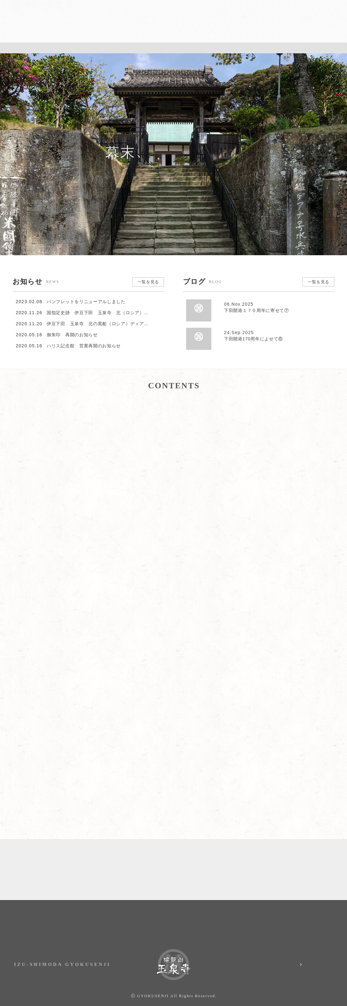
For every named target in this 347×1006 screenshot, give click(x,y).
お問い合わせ (290, 4)
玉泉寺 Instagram (285, 957)
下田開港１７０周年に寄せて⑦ (277, 301)
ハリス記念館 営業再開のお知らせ (84, 335)
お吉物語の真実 (285, 24)
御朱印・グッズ (241, 24)
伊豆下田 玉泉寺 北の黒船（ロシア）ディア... (97, 313)
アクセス (252, 4)
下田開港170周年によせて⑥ (277, 329)
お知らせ (214, 4)
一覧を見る (147, 271)
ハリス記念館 (199, 24)
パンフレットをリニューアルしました (86, 291)
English (328, 4)
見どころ (163, 24)
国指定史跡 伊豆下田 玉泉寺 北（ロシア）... (97, 302)
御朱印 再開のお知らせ (72, 324)
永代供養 (323, 24)
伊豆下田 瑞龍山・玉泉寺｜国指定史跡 (43, 23)
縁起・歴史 (130, 24)
